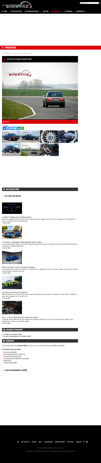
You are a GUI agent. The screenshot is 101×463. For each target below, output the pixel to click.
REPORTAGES (60, 442)
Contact (40, 448)
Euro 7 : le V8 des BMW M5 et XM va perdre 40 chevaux (20, 317)
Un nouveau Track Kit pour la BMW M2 (14, 292)
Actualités (16, 11)
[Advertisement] (50, 30)
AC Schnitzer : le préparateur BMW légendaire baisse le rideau (22, 242)
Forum (68, 11)
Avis (45, 11)
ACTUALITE (25, 442)
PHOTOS (20, 53)
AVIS (40, 442)
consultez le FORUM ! (58, 345)
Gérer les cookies (58, 448)
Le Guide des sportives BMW (12, 334)
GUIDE (34, 442)
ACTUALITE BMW (13, 196)
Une (4, 11)
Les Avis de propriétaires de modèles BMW (17, 336)
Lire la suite (6, 223)
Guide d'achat (31, 11)
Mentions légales (47, 448)
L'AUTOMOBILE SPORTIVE (9, 53)
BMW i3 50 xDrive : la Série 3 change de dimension (18, 267)
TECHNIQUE (48, 442)
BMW (25, 53)
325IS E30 (30, 53)
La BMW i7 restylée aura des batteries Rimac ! (17, 217)
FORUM (78, 442)
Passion (56, 11)
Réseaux (80, 11)
